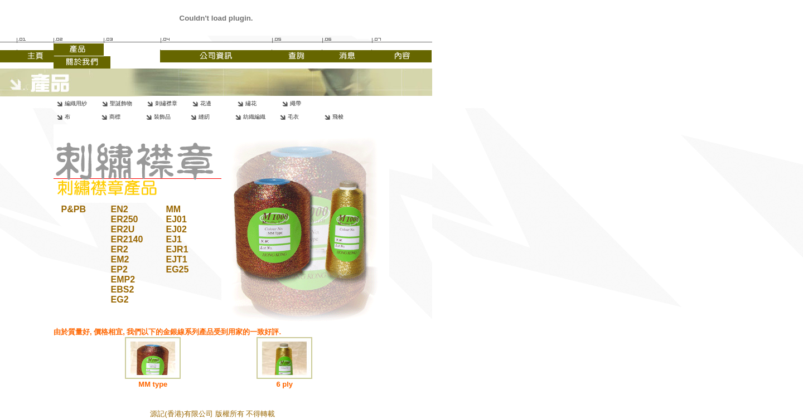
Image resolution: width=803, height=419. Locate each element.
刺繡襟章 (166, 103)
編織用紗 (76, 103)
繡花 (251, 103)
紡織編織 (254, 117)
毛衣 (293, 117)
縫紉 (204, 117)
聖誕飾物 (121, 103)
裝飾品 (162, 117)
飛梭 (338, 117)
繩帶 (295, 103)
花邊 (205, 103)
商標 (114, 117)
